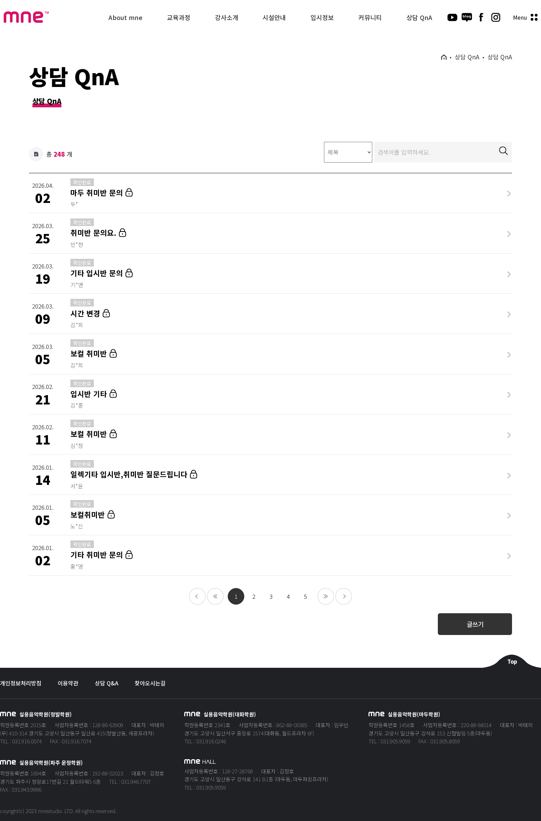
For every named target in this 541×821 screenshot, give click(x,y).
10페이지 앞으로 (197, 596)
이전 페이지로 (215, 596)
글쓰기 (475, 623)
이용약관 (68, 683)
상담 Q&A (106, 683)
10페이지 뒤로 (343, 596)
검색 (503, 150)
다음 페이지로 (325, 596)
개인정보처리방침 (20, 683)
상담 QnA (46, 101)
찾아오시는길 (150, 683)
